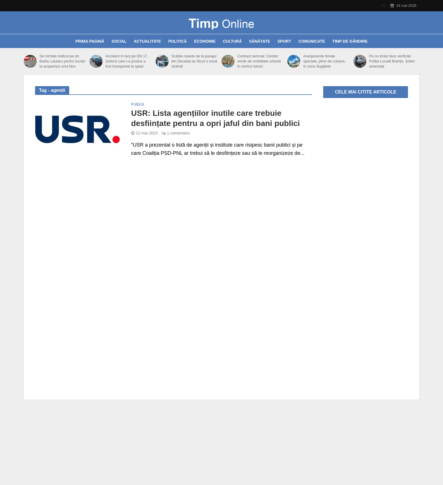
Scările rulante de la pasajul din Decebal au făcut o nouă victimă (194, 61)
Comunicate (311, 41)
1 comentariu (178, 133)
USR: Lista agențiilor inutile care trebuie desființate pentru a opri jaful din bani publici (215, 118)
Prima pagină (89, 41)
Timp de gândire (350, 41)
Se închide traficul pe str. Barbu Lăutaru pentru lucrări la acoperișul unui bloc (62, 61)
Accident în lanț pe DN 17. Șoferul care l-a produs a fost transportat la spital (126, 61)
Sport (284, 41)
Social (119, 41)
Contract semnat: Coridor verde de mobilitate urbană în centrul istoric (259, 61)
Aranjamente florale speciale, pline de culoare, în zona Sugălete (324, 61)
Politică (177, 41)
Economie (205, 41)
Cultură (232, 41)
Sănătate (259, 41)
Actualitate (147, 41)
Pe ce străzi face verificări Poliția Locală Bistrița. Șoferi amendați (392, 61)
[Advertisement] (221, 444)
